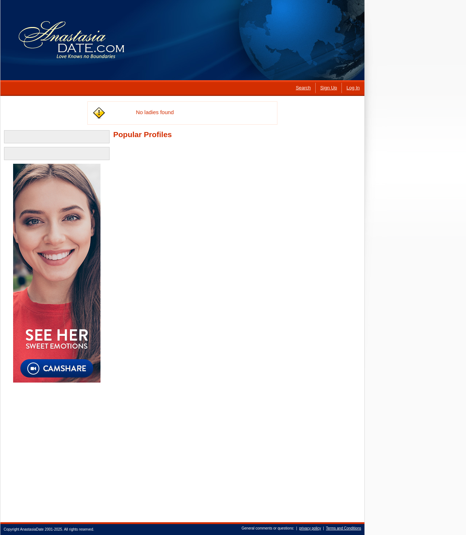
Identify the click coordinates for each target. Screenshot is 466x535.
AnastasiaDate (32, 529)
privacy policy (310, 528)
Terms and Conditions (343, 528)
